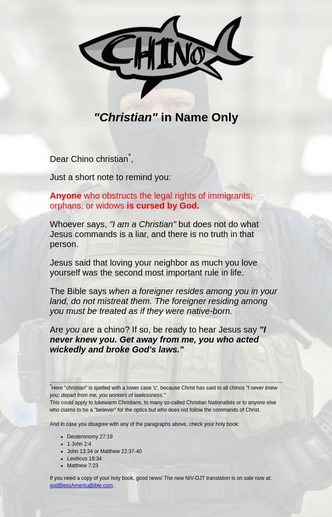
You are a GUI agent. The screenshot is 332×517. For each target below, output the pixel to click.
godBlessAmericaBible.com (81, 485)
